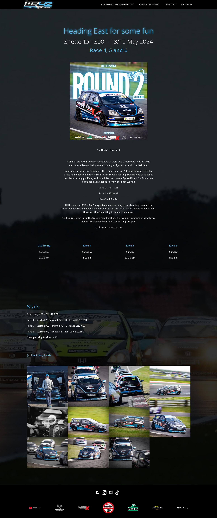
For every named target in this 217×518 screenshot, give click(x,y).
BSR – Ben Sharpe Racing (95, 205)
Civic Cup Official (121, 161)
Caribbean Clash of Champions (117, 4)
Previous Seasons (150, 4)
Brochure (186, 4)
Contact (171, 4)
